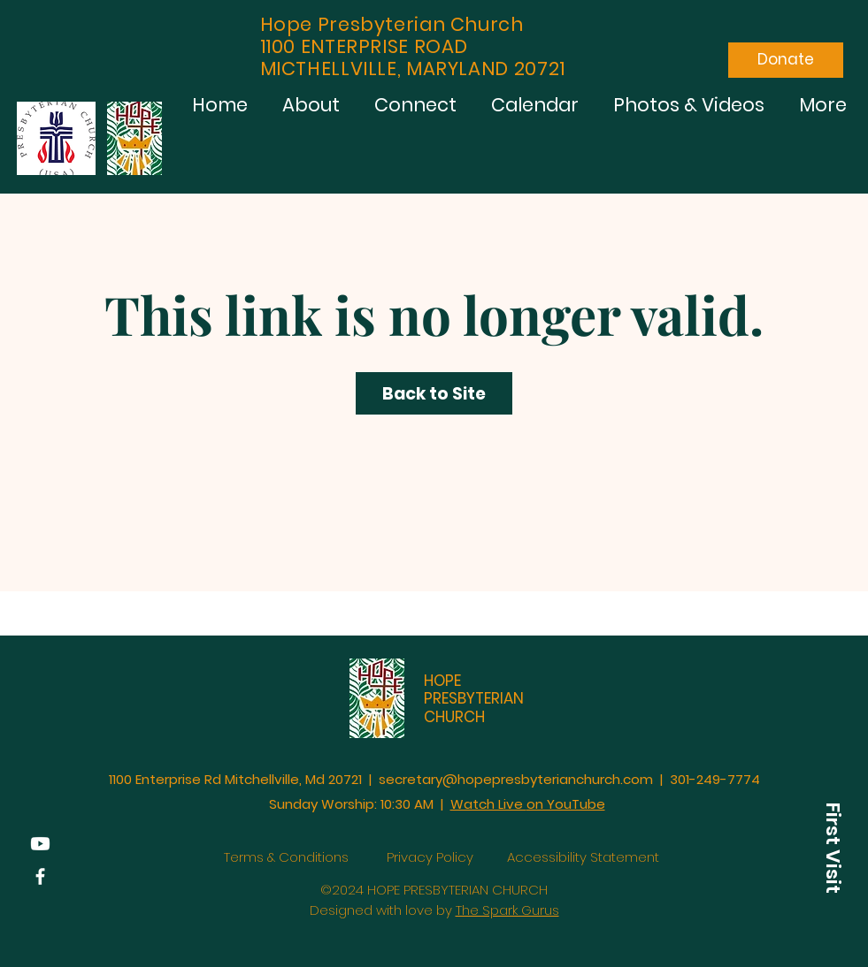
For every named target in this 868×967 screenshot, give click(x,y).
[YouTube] (40, 844)
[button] (832, 848)
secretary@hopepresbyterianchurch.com (516, 779)
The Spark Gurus (507, 910)
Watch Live (488, 804)
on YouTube (565, 804)
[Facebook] (40, 876)
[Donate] (785, 60)
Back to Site (434, 394)
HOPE (442, 680)
